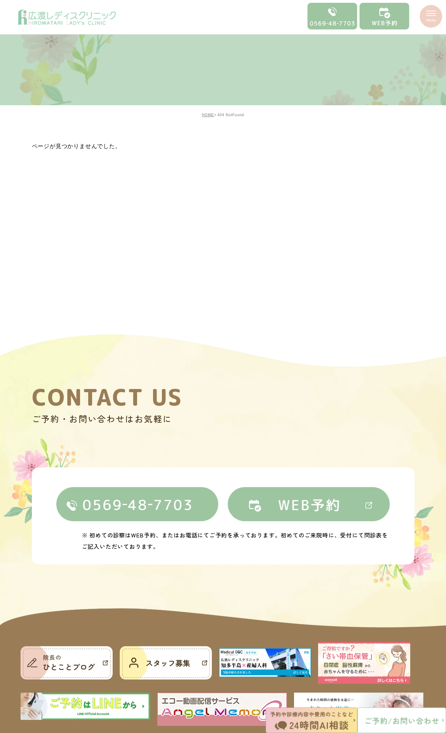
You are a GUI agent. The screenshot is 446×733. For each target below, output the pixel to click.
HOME (208, 115)
